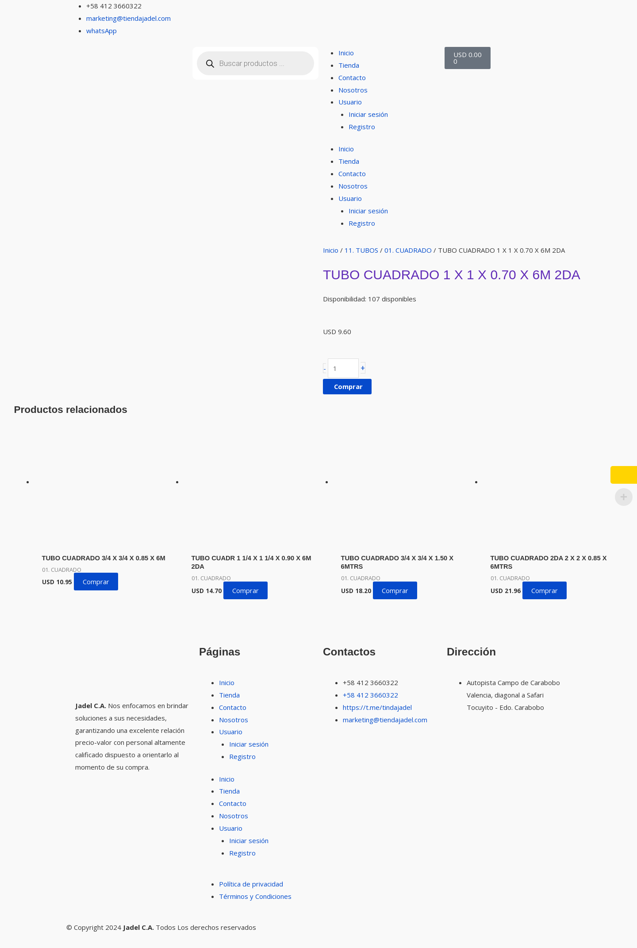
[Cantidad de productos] (343, 368)
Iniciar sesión (368, 114)
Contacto (352, 77)
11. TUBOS (361, 250)
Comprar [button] (96, 590)
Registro (362, 126)
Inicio (346, 52)
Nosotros (353, 89)
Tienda (348, 65)
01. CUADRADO (408, 250)
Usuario (350, 101)
